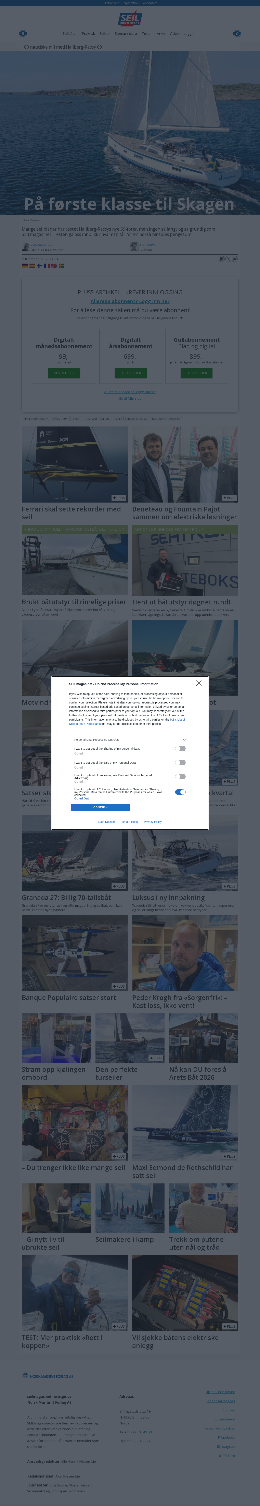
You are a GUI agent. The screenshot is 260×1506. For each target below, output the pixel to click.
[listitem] (130, 739)
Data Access (130, 821)
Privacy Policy (153, 821)
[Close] (200, 684)
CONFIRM (100, 807)
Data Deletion (107, 821)
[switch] (180, 748)
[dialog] (130, 753)
